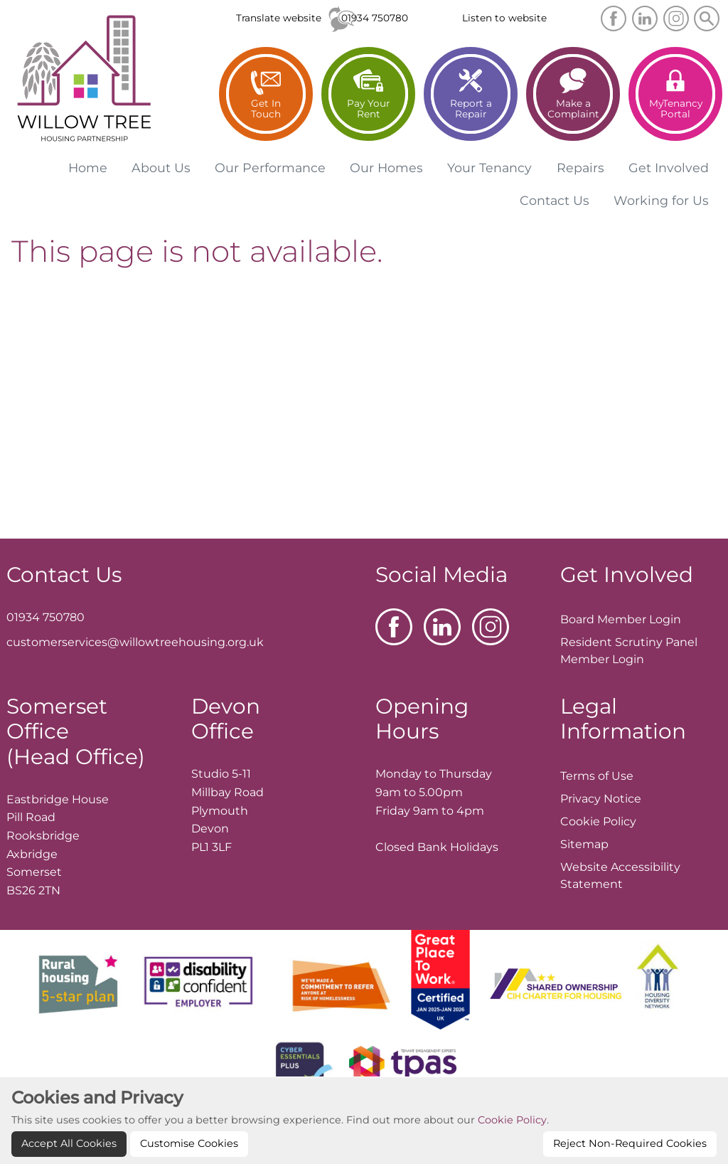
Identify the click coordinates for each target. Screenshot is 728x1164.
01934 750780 (374, 17)
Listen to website (504, 17)
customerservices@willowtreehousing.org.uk (135, 642)
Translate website (278, 17)
